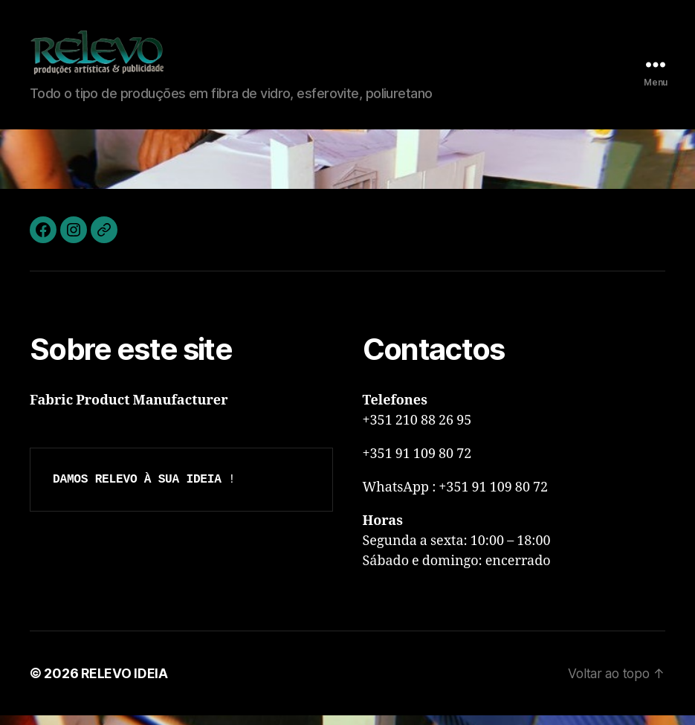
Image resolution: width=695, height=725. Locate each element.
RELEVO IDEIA (125, 683)
